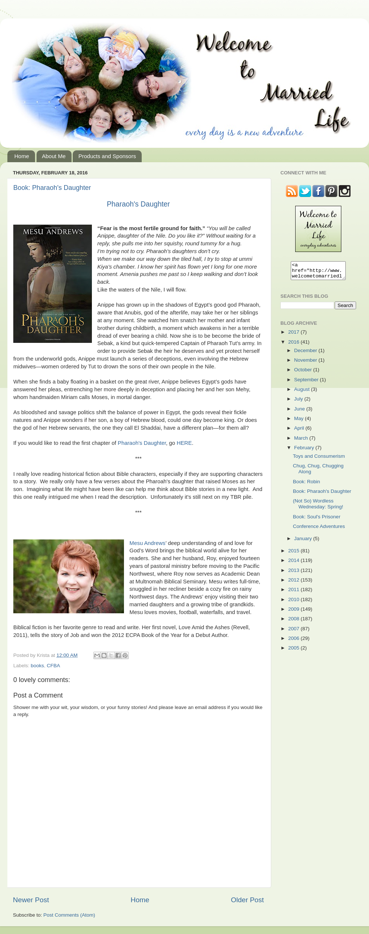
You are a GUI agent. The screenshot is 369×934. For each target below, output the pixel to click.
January (303, 542)
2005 (294, 651)
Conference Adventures (319, 529)
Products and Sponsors (107, 156)
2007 (294, 632)
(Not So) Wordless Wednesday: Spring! (318, 507)
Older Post (247, 900)
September (307, 383)
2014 (294, 563)
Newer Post (31, 900)
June (300, 412)
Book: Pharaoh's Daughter (52, 187)
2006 (294, 641)
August (302, 392)
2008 (294, 622)
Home (21, 156)
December (306, 354)
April (300, 431)
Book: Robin (306, 485)
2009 (294, 612)
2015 (294, 554)
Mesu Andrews (147, 543)
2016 (294, 345)
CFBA (53, 665)
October (303, 373)
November (306, 363)
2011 (294, 593)
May (299, 422)
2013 (294, 573)
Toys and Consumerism (319, 459)
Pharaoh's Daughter (138, 204)
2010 (294, 603)
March (301, 441)
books (37, 665)
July (299, 402)
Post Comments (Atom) (69, 915)
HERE (184, 443)
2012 (294, 583)
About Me (54, 156)
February (304, 451)
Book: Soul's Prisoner (317, 520)
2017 (294, 335)
